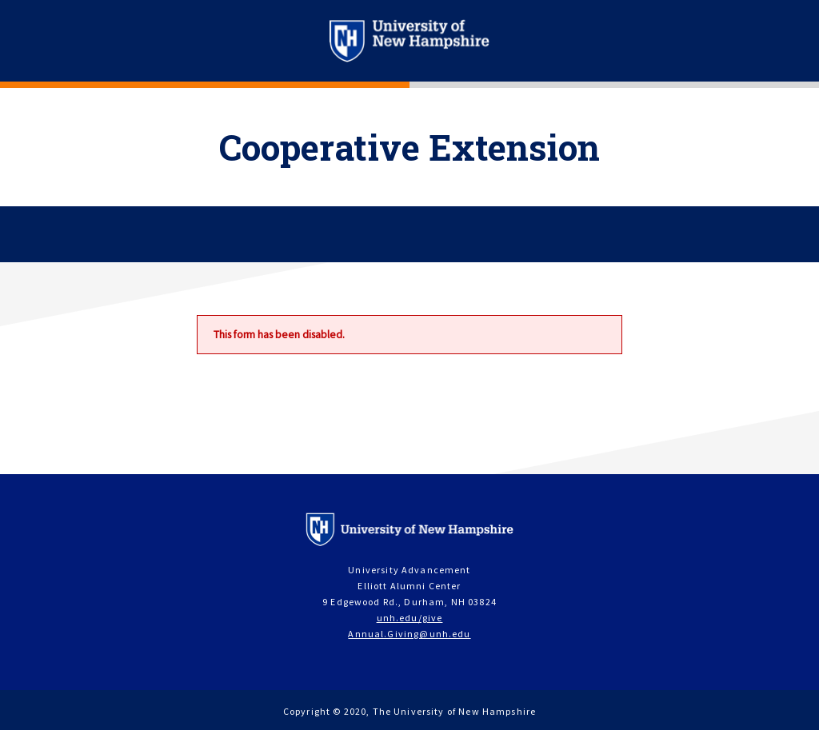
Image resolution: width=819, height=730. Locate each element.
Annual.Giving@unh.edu (409, 634)
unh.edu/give (410, 618)
